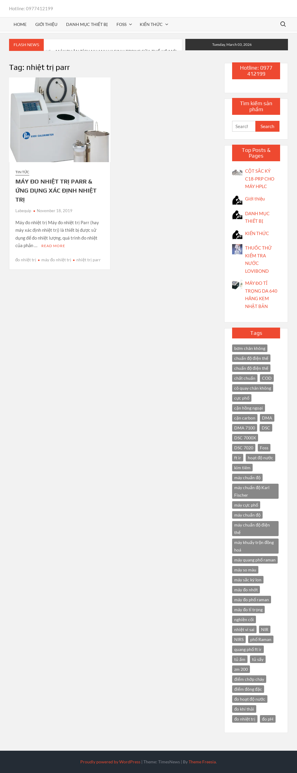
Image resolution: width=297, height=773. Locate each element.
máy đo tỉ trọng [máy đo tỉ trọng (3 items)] (248, 609)
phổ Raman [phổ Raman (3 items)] (260, 639)
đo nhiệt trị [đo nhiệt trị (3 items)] (244, 718)
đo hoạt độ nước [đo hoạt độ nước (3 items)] (249, 699)
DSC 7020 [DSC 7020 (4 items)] (243, 447)
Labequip (23, 210)
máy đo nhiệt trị (56, 259)
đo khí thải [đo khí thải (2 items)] (244, 709)
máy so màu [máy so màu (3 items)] (245, 569)
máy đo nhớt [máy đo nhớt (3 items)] (246, 589)
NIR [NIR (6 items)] (264, 629)
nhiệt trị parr (88, 259)
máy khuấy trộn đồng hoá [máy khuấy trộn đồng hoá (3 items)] (254, 546)
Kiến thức (151, 24)
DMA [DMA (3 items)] (267, 417)
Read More (53, 246)
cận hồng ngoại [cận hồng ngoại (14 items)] (248, 407)
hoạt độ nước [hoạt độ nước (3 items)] (260, 457)
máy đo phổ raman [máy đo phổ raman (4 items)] (251, 599)
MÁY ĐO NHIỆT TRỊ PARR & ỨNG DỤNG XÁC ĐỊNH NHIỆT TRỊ (56, 190)
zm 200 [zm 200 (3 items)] (241, 669)
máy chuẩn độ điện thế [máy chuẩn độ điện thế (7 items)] (252, 528)
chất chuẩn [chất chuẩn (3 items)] (244, 378)
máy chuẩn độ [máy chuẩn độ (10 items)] (247, 477)
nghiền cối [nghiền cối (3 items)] (244, 619)
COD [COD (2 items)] (267, 378)
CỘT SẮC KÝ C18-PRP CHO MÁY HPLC (259, 178)
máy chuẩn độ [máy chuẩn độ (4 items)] (247, 514)
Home (20, 24)
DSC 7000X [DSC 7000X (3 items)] (245, 437)
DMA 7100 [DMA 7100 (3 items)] (244, 427)
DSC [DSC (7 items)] (266, 427)
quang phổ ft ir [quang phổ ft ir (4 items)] (248, 649)
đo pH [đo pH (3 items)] (267, 718)
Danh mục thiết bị (87, 24)
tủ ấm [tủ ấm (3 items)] (239, 659)
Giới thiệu (46, 24)
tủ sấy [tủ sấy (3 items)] (257, 659)
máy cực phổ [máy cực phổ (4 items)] (246, 504)
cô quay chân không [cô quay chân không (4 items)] (252, 388)
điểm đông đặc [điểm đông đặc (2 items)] (248, 689)
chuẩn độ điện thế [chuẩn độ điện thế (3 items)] (251, 368)
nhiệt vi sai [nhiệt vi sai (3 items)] (244, 629)
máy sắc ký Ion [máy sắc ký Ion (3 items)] (247, 579)
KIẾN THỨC (257, 233)
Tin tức (22, 172)
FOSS (121, 24)
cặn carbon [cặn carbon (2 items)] (244, 417)
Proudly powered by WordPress (110, 761)
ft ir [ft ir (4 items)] (237, 457)
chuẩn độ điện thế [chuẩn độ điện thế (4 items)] (251, 358)
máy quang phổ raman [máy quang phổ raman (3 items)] (255, 559)
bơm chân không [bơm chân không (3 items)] (249, 348)
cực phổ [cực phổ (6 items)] (241, 398)
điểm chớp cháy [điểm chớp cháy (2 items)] (249, 679)
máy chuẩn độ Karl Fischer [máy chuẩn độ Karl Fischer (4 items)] (252, 491)
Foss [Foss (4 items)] (264, 447)
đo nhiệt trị (26, 259)
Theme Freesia (202, 761)
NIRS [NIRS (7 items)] (239, 639)
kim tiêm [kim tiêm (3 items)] (242, 467)
